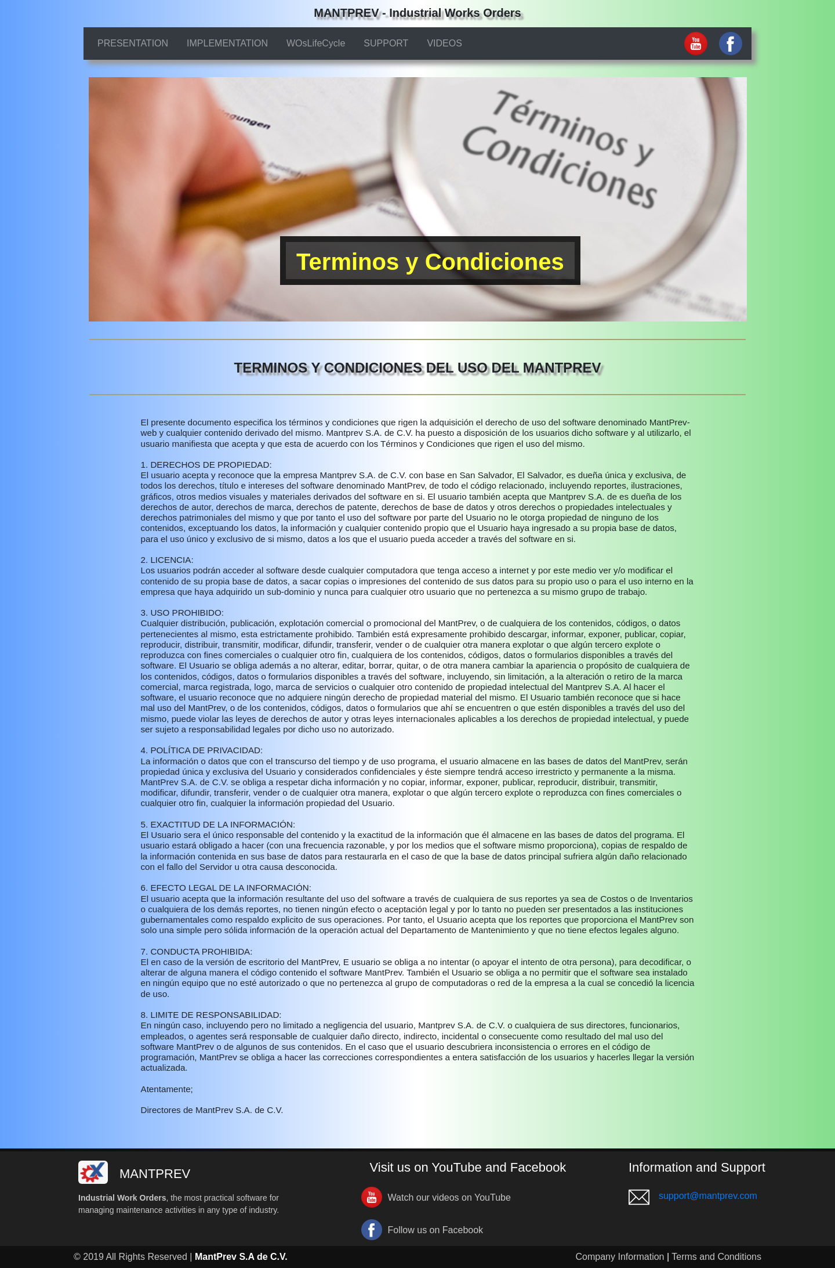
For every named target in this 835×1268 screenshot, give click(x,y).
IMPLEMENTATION (227, 43)
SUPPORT (386, 43)
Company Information (620, 1257)
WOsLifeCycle (315, 43)
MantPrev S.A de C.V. (241, 1257)
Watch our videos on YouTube (449, 1197)
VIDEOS (444, 43)
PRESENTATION (132, 43)
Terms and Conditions (716, 1257)
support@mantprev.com (708, 1196)
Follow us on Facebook (436, 1230)
